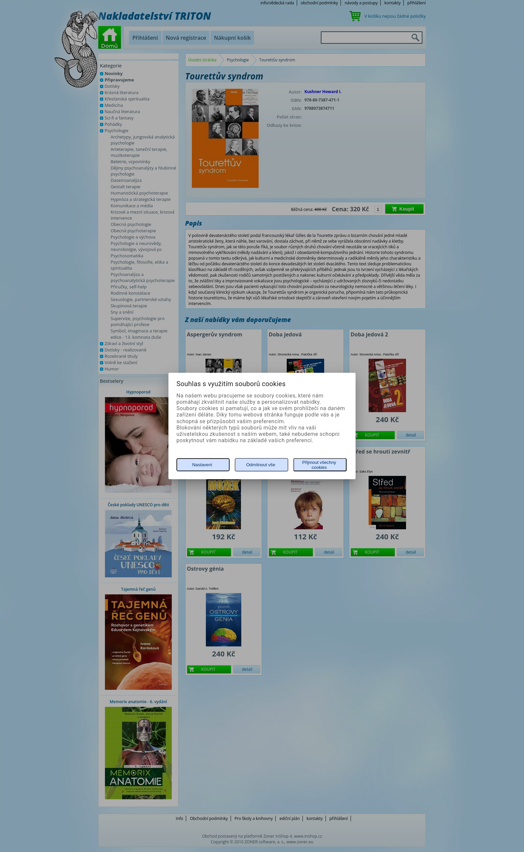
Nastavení (202, 464)
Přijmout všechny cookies (319, 465)
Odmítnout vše (260, 464)
